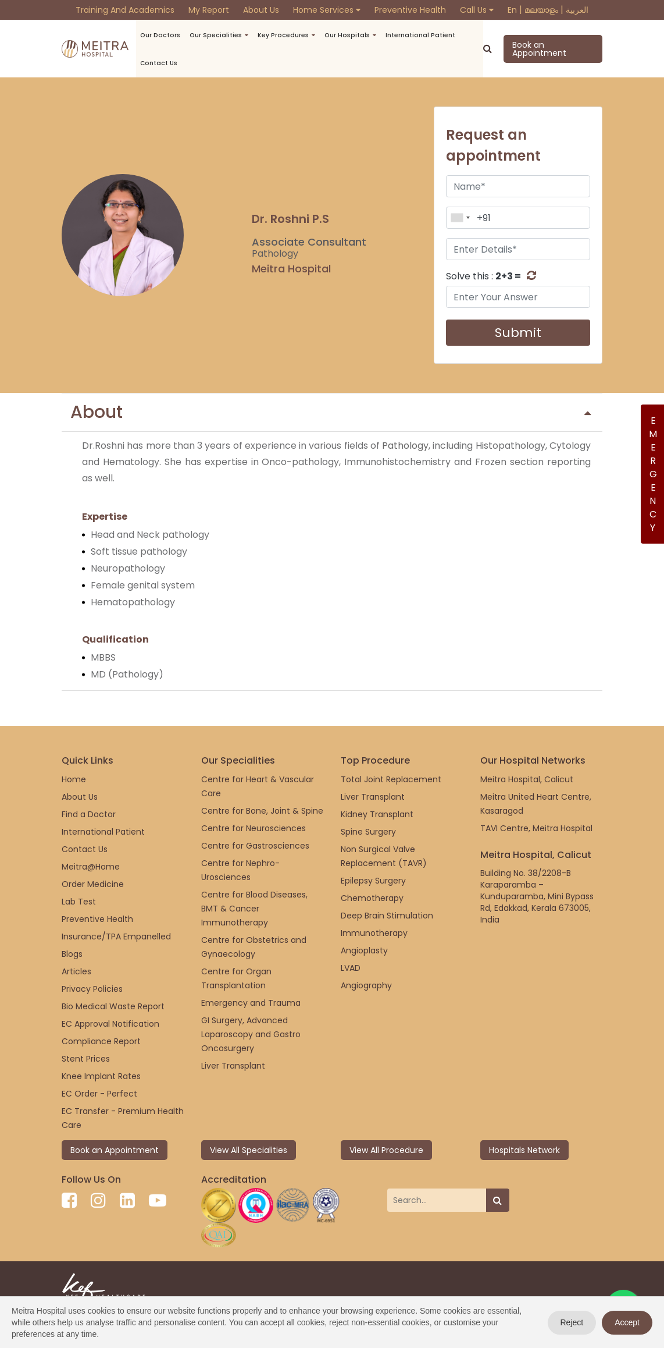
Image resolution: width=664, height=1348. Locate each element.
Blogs (72, 954)
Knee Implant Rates (101, 1076)
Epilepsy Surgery (373, 880)
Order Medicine (93, 884)
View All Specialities (248, 1150)
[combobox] (460, 217)
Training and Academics (125, 10)
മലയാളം (541, 10)
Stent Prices (86, 1059)
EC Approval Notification (110, 1024)
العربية (577, 10)
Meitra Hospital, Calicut (526, 779)
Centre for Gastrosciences (255, 846)
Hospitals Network (524, 1150)
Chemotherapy (372, 898)
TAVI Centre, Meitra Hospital (536, 828)
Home (74, 779)
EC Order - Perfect (99, 1093)
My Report (208, 10)
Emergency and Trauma (251, 1003)
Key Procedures (275, 35)
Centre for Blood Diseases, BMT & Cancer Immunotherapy (254, 908)
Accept (627, 1322)
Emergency (652, 474)
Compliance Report (101, 1041)
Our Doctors (162, 35)
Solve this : (483, 276)
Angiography (366, 985)
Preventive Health (410, 10)
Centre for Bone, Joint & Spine (262, 811)
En (512, 10)
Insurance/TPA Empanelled (116, 936)
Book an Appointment (533, 49)
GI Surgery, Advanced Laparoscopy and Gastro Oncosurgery (251, 1034)
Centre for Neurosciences (253, 828)
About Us (261, 10)
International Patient (401, 35)
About (330, 412)
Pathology (405, 445)
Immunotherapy (374, 933)
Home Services (326, 10)
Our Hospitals (334, 35)
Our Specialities (213, 35)
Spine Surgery (368, 832)
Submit (518, 333)
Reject (572, 1322)
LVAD (350, 968)
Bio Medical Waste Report (113, 1006)
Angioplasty (364, 950)
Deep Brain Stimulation (387, 915)
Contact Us (85, 849)
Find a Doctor (89, 814)
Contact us (161, 63)
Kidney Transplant (377, 814)
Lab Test (79, 901)
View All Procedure (386, 1150)
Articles (76, 971)
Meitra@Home (91, 866)
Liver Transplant (233, 1066)
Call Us (477, 10)
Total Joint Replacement (391, 779)
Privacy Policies (92, 989)
